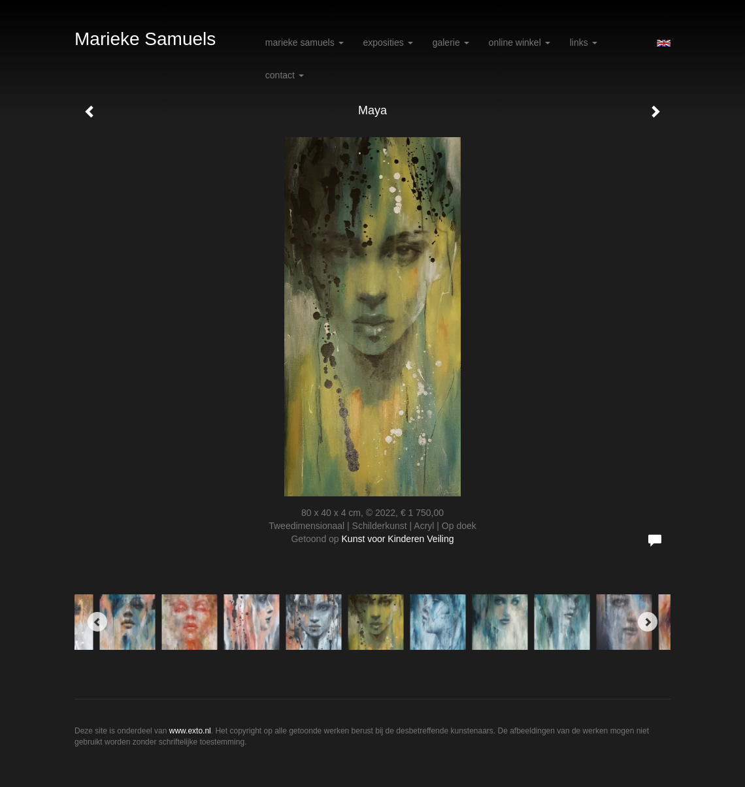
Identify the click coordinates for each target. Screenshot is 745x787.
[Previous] (97, 622)
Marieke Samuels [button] (304, 42)
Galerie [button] (451, 42)
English (663, 43)
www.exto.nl (190, 730)
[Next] (647, 622)
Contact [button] (284, 75)
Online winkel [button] (519, 42)
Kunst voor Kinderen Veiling (398, 539)
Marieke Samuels (145, 39)
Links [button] (583, 42)
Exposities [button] (388, 42)
